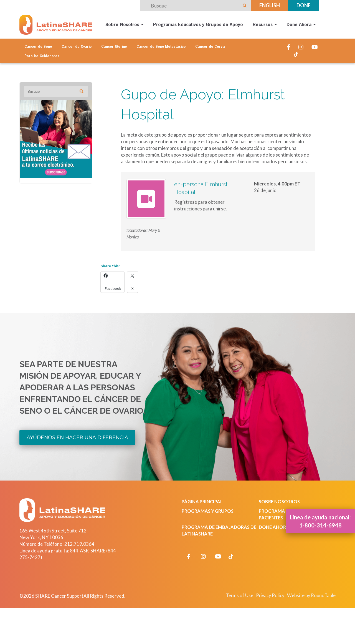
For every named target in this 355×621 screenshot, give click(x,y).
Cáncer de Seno (38, 45)
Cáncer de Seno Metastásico (161, 45)
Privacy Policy (266, 595)
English (269, 5)
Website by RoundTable (310, 595)
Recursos (265, 24)
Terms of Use (234, 595)
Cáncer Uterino (114, 45)
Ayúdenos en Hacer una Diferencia (78, 436)
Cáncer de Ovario (77, 45)
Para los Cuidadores (41, 54)
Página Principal (203, 501)
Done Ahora (301, 24)
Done (303, 5)
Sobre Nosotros (124, 24)
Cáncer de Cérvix (210, 45)
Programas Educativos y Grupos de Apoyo (198, 24)
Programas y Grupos (209, 510)
